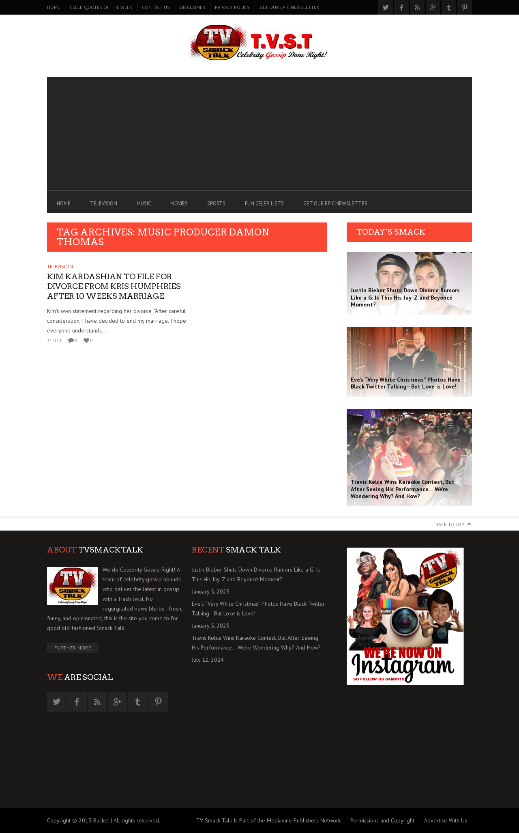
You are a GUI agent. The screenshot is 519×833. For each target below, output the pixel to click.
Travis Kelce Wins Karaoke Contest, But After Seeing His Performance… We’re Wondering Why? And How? (256, 642)
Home (53, 7)
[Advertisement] (259, 134)
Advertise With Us (445, 820)
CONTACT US (156, 7)
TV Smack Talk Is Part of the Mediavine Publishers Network (268, 820)
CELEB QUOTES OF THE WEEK (101, 7)
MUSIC (144, 203)
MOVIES (179, 203)
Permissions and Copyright (382, 820)
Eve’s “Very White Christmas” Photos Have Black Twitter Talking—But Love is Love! (258, 608)
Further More (72, 648)
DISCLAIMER (192, 7)
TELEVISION (103, 203)
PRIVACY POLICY (232, 7)
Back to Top (449, 524)
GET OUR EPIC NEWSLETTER (289, 7)
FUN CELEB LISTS (264, 203)
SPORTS (216, 203)
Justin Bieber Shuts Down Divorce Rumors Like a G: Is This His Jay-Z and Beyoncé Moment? (256, 574)
